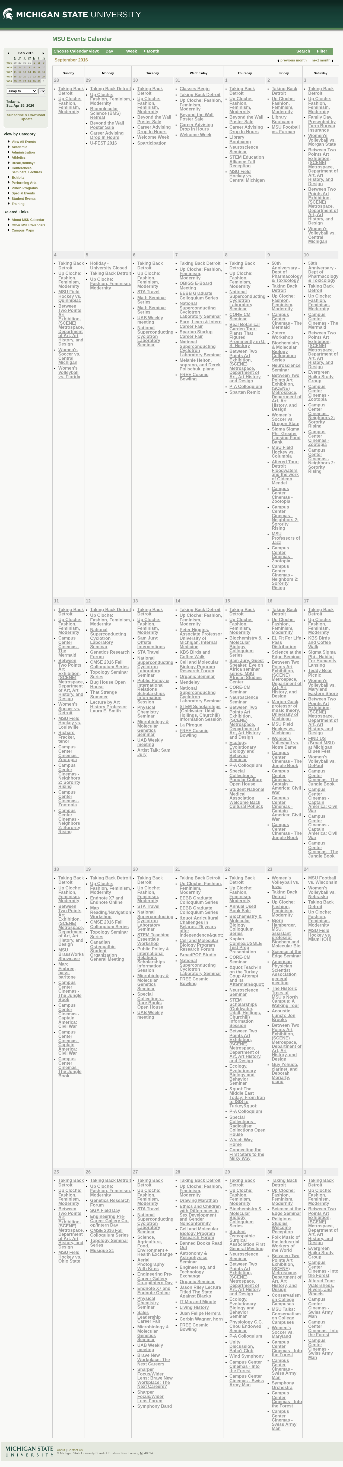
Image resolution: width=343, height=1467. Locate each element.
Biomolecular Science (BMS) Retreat (105, 113)
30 (24, 62)
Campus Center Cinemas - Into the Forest (246, 1366)
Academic (19, 147)
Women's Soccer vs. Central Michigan (69, 356)
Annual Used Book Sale (243, 908)
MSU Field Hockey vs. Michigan (283, 728)
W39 (9, 81)
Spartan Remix (245, 392)
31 (29, 62)
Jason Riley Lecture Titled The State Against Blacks (200, 1291)
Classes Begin (194, 88)
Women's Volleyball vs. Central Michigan (322, 235)
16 (38, 71)
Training (18, 204)
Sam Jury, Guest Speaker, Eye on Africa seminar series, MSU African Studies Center (247, 671)
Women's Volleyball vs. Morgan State (322, 139)
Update (27, 119)
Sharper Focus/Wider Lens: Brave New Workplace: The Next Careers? (155, 1378)
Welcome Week (153, 137)
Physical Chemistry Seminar (148, 711)
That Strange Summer (103, 694)
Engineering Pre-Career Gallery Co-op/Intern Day (109, 1220)
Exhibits (18, 178)
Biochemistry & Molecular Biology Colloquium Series (285, 351)
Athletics (19, 157)
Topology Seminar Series (109, 674)
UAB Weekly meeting (150, 320)
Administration (23, 152)
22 (34, 76)
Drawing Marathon (199, 1200)
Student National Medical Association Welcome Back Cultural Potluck (247, 798)
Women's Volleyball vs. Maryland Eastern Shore (323, 687)
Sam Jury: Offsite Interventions (151, 642)
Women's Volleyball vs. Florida (69, 372)
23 (38, 76)
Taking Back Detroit (71, 91)
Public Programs (25, 188)
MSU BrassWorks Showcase (71, 954)
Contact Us (75, 1450)
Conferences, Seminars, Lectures (27, 170)
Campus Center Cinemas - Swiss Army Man (247, 1380)
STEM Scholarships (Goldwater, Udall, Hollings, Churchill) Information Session (201, 713)
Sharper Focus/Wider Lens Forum (150, 1396)
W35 (9, 62)
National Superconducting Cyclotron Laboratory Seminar (155, 336)
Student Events (24, 199)
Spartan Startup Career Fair (196, 334)
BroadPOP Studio (198, 954)
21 (29, 76)
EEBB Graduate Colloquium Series (199, 295)
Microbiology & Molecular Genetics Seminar (153, 728)
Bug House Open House (108, 684)
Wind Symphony (247, 1356)
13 (24, 71)
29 (19, 62)
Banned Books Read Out (201, 1245)
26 (19, 81)
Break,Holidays (24, 163)
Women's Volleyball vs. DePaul (322, 761)
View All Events (24, 142)
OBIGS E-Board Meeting (196, 285)
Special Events (23, 193)
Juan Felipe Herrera (200, 1313)
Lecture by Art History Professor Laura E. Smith (108, 706)
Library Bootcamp (240, 139)
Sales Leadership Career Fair (149, 1316)
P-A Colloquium (246, 386)
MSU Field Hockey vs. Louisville (69, 722)
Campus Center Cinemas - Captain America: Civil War (286, 781)
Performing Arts (24, 183)
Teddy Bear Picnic (320, 672)
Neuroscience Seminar (244, 149)
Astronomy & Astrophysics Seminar (193, 1257)
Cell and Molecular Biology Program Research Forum (199, 666)
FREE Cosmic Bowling (194, 377)
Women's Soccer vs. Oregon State (285, 419)
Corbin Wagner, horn (201, 1318)
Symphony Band (154, 1406)
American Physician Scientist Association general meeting (284, 972)
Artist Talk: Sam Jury (153, 752)
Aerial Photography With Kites (150, 1264)
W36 (9, 67)
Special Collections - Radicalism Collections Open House (248, 1126)
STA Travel (148, 291)
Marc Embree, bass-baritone (67, 970)
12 (19, 71)
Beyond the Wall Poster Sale (107, 125)
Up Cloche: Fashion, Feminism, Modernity (69, 105)
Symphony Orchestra (283, 1385)
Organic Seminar (197, 676)
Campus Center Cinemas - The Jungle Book (286, 759)
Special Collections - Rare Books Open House (150, 1000)
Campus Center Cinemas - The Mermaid (286, 321)
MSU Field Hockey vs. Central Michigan (247, 175)
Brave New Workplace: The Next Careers (153, 1359)
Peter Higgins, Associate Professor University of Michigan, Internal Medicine (201, 638)
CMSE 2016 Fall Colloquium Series (109, 664)
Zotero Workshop (282, 335)
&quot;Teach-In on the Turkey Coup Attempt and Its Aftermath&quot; (247, 976)
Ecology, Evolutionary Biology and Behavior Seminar (243, 751)
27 (24, 81)
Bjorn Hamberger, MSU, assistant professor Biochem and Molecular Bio (286, 933)
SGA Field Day (105, 1210)
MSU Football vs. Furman (286, 129)
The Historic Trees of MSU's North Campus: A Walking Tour (285, 997)
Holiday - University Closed (108, 265)
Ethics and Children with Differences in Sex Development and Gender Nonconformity (200, 1215)
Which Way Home (241, 1142)
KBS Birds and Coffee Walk (195, 654)
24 (43, 76)
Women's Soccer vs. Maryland (283, 1332)
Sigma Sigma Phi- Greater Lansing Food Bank (286, 435)
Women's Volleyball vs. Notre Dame (285, 742)
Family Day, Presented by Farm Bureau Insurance (322, 123)
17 (43, 71)
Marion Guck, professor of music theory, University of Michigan (286, 710)
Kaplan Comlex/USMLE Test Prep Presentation (246, 945)
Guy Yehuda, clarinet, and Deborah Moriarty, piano (285, 1073)
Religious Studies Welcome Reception (282, 1225)
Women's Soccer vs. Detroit (69, 708)
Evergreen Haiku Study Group (321, 376)
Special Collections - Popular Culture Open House (246, 777)
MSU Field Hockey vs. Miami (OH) (319, 934)
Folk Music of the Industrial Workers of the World (286, 1244)
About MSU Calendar (28, 220)
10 (43, 67)
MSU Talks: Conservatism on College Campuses (286, 1316)
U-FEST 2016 (103, 143)
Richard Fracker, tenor (66, 737)
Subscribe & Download (26, 115)
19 (19, 76)
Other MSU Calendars (29, 225)
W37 (9, 71)
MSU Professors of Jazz (286, 538)
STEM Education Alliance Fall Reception (247, 161)
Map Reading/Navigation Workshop (110, 912)
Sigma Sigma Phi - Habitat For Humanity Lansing (322, 658)
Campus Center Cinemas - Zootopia (282, 495)
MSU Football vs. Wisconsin (323, 880)
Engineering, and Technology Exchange (197, 1271)
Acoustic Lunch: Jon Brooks (283, 1015)
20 (24, 76)
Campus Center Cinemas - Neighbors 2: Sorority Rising (285, 517)
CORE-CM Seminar (240, 316)
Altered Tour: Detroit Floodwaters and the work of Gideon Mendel (285, 472)
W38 (9, 76)
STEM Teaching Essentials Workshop (153, 939)
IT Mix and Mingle (198, 1301)
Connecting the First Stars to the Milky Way (247, 1154)
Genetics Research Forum (110, 654)
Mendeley (190, 682)
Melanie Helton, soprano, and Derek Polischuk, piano (200, 364)
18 (15, 76)
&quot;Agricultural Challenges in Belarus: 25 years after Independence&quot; (201, 926)
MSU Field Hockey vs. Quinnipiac (69, 296)
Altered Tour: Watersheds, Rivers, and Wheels (321, 1287)
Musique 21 (102, 1250)
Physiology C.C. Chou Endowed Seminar (246, 1326)
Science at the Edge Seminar (286, 654)
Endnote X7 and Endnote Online (106, 900)
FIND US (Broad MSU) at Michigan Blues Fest (321, 745)
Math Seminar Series (151, 300)
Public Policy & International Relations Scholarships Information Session (153, 691)
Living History (194, 1307)
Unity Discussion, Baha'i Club (242, 1346)
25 (15, 81)
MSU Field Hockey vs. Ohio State (69, 1256)
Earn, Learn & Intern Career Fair (200, 324)
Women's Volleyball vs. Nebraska (322, 892)
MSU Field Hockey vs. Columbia (283, 451)
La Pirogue (191, 724)
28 (15, 62)
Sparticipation (152, 143)
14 (29, 71)
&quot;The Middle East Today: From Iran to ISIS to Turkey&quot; (247, 1097)
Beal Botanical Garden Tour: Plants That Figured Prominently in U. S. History (248, 335)
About (61, 1450)
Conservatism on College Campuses (286, 1299)
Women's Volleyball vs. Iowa (285, 882)
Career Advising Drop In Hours (106, 135)
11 (15, 71)
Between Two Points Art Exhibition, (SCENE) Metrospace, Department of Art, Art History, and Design (323, 166)
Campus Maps (23, 230)
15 (34, 71)
